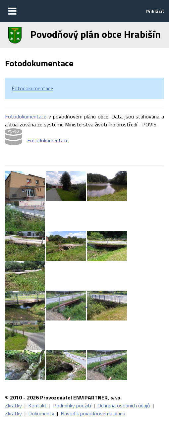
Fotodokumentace (32, 88)
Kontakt (38, 405)
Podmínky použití (72, 405)
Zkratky (14, 405)
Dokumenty (41, 413)
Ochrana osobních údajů (123, 405)
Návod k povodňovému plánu (93, 413)
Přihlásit (155, 11)
